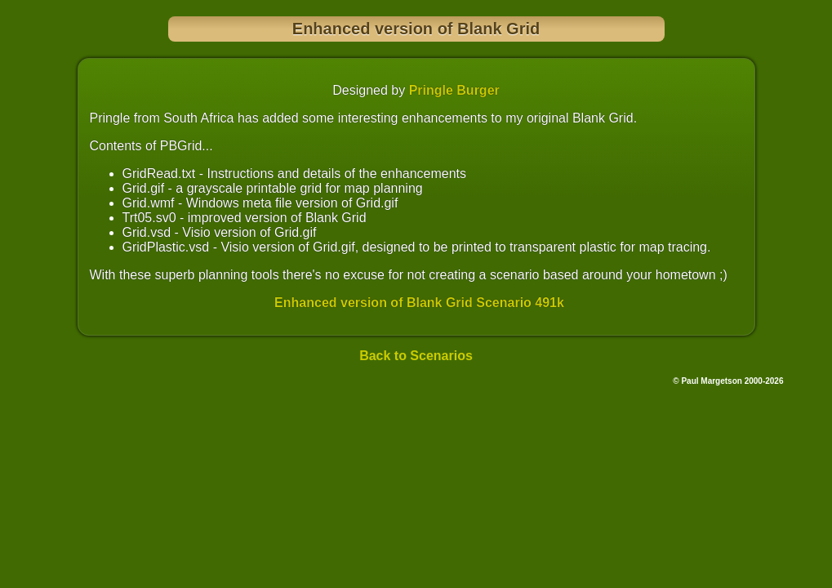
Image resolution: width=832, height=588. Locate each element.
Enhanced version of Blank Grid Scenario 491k (419, 303)
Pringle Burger (454, 90)
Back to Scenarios (416, 356)
